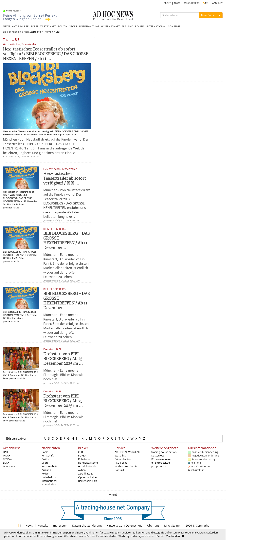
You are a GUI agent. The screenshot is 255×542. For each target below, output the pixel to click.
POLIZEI (139, 26)
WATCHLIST (217, 3)
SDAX (6, 462)
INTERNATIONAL (156, 26)
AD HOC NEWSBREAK (127, 452)
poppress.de (158, 466)
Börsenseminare (87, 481)
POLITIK (62, 26)
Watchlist (120, 455)
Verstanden (173, 536)
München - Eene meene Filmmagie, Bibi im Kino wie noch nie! (63, 374)
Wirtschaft (48, 455)
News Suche (208, 15)
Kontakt (119, 470)
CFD (80, 452)
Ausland (46, 470)
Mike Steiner (172, 525)
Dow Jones (9, 466)
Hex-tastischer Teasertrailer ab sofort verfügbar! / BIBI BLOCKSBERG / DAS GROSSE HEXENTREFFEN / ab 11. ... (45, 54)
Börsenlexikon (16, 438)
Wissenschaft (49, 466)
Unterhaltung (49, 477)
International (49, 481)
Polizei (45, 473)
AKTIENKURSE (20, 26)
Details (160, 536)
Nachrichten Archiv (126, 466)
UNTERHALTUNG (89, 26)
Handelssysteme (88, 462)
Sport (45, 462)
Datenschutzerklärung (87, 525)
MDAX (6, 455)
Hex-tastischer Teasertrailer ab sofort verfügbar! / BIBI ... (64, 179)
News (29, 525)
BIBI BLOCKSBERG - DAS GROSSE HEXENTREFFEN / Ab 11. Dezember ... (66, 240)
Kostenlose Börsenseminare (161, 457)
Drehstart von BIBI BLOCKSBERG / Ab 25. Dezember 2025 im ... (63, 359)
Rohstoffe (84, 459)
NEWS (6, 26)
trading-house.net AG (163, 452)
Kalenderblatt (50, 484)
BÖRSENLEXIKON (192, 3)
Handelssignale (87, 466)
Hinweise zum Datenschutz (124, 525)
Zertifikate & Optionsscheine (87, 475)
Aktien (82, 470)
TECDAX (7, 459)
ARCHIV (167, 3)
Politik (45, 459)
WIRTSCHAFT (48, 26)
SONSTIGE (174, 26)
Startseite (35, 31)
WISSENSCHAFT (110, 26)
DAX (5, 452)
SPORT (73, 26)
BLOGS (177, 3)
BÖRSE (34, 26)
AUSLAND (127, 26)
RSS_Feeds (121, 462)
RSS (205, 3)
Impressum (59, 525)
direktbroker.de (160, 462)
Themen (48, 31)
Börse (45, 452)
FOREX (82, 455)
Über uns (153, 525)
